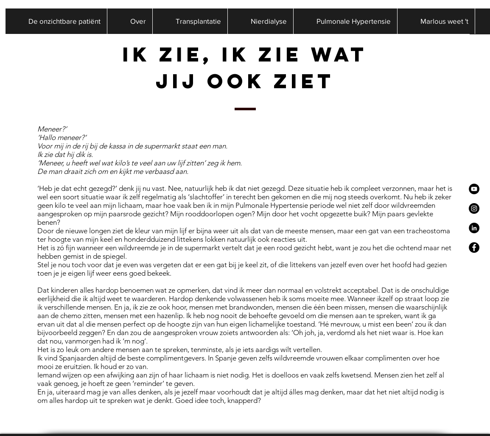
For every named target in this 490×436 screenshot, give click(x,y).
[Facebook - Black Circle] (474, 247)
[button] (129, 21)
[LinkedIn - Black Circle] (474, 228)
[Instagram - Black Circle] (474, 208)
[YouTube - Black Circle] (474, 189)
